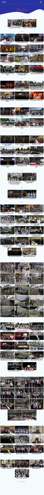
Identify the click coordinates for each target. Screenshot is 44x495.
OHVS (4, 2)
